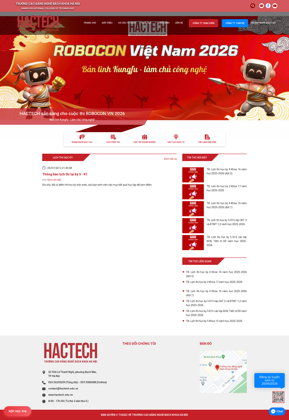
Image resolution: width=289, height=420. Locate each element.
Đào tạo (146, 23)
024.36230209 (56, 382)
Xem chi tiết (54, 179)
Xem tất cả (170, 158)
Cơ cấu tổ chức (127, 23)
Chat (280, 411)
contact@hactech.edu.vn (63, 388)
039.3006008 (88, 382)
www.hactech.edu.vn (60, 394)
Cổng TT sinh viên (203, 23)
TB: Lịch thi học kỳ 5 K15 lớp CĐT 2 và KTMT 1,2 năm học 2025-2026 (216, 303)
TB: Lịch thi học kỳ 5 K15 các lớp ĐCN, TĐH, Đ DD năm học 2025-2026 (216, 313)
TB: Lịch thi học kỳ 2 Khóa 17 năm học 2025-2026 (214, 281)
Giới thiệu (107, 23)
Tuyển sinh (163, 23)
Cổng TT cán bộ (234, 23)
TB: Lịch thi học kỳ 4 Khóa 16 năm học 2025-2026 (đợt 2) (216, 274)
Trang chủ (90, 23)
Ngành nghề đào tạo (263, 23)
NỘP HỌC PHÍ (17, 411)
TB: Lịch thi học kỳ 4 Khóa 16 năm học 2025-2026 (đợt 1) (216, 293)
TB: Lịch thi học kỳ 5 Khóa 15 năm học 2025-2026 (214, 321)
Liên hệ (179, 23)
